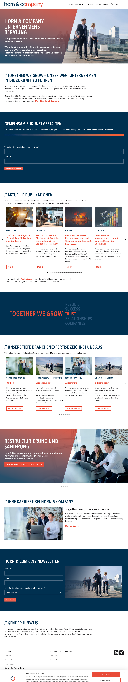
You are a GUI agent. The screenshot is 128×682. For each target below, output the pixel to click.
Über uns (115, 4)
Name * (7, 569)
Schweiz (53, 656)
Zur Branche (14, 408)
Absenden (10, 599)
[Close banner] (125, 661)
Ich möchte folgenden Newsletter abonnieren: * (24, 588)
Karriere (90, 4)
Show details (30, 678)
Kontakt (7, 652)
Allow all (106, 663)
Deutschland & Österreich (61, 652)
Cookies (7, 656)
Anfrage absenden (13, 168)
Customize (106, 669)
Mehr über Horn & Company (47, 101)
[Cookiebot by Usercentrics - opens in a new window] (13, 678)
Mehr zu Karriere (72, 526)
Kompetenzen (75, 4)
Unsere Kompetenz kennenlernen (24, 464)
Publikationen (102, 4)
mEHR (10, 267)
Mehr (40, 267)
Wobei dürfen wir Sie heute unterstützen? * (22, 147)
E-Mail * (7, 157)
